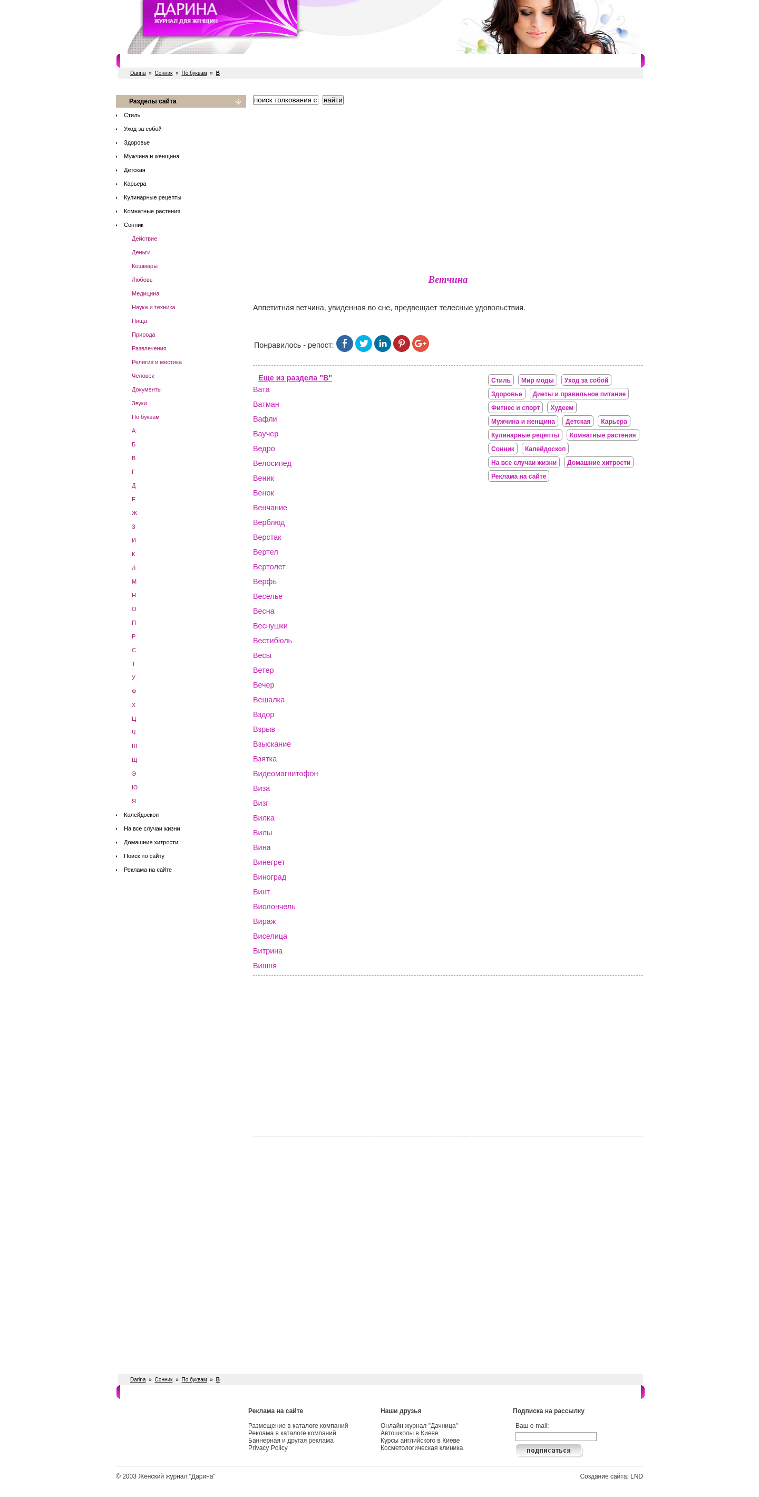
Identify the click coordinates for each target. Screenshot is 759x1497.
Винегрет (269, 862)
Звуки (139, 403)
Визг (260, 803)
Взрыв (264, 729)
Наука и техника (154, 307)
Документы (147, 389)
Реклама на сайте (148, 869)
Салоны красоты (162, 60)
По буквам (194, 73)
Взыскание (272, 744)
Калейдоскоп (141, 815)
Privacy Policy (268, 1448)
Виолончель (274, 906)
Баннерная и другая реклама (291, 1440)
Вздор (263, 714)
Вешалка (269, 699)
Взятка (265, 759)
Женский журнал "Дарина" (177, 1476)
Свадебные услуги (334, 60)
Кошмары (145, 266)
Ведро (264, 448)
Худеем (561, 408)
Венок (263, 493)
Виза (261, 788)
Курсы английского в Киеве (420, 1440)
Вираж (264, 921)
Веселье (268, 596)
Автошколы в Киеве (410, 1433)
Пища (139, 321)
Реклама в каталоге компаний (292, 1433)
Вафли (265, 419)
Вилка (264, 818)
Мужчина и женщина (151, 156)
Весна (264, 611)
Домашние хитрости (151, 842)
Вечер (264, 685)
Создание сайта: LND (611, 1476)
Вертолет (269, 566)
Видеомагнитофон (285, 773)
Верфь (265, 581)
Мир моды (537, 380)
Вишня (265, 965)
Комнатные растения (152, 211)
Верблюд (269, 522)
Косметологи (446, 60)
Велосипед (272, 463)
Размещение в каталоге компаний (298, 1425)
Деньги (141, 252)
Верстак (267, 537)
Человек (143, 376)
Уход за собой (143, 129)
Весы (262, 655)
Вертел (265, 552)
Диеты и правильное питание (579, 394)
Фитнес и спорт (224, 60)
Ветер (263, 670)
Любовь (142, 279)
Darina (137, 73)
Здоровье (137, 142)
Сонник (164, 73)
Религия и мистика (157, 362)
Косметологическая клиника (422, 1448)
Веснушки (270, 626)
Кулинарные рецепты (152, 197)
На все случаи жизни (152, 828)
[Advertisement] (448, 187)
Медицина (145, 293)
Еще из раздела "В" (295, 378)
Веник (263, 478)
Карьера (135, 183)
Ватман (266, 404)
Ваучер (265, 434)
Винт (261, 892)
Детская (134, 170)
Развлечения (149, 348)
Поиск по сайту (144, 856)
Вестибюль (272, 640)
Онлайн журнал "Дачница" (419, 1425)
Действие (144, 238)
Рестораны (276, 60)
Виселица (270, 936)
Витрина (268, 951)
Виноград (269, 877)
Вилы (262, 832)
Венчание (270, 507)
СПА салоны (394, 60)
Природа (143, 334)
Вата (261, 389)
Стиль (132, 115)
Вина (262, 847)
